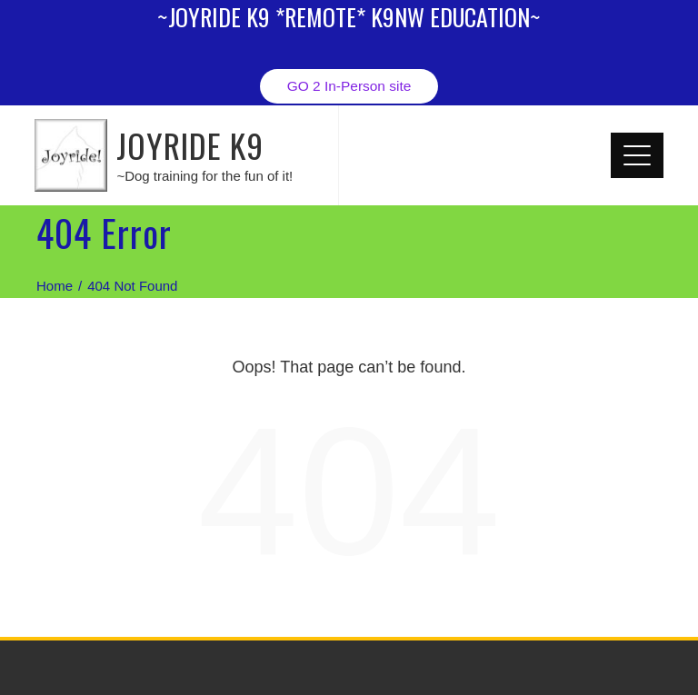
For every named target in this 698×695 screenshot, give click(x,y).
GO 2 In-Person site (349, 86)
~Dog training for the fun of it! (204, 176)
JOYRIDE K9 (190, 145)
